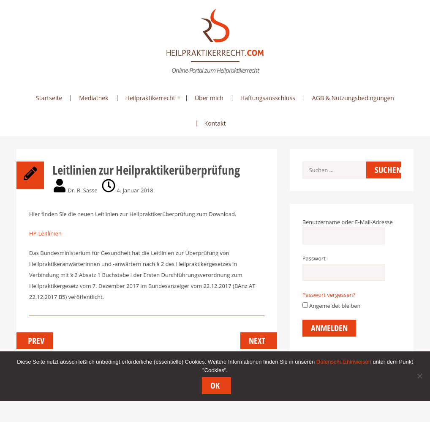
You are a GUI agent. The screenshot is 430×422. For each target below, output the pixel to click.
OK (215, 386)
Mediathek (93, 98)
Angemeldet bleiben (331, 306)
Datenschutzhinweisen (343, 362)
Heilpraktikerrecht (150, 98)
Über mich (209, 98)
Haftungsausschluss (267, 98)
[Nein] (419, 376)
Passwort (314, 258)
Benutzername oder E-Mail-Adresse (347, 222)
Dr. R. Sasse (82, 190)
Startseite (49, 98)
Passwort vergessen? (328, 295)
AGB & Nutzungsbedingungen (353, 98)
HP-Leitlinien (45, 233)
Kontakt (215, 123)
